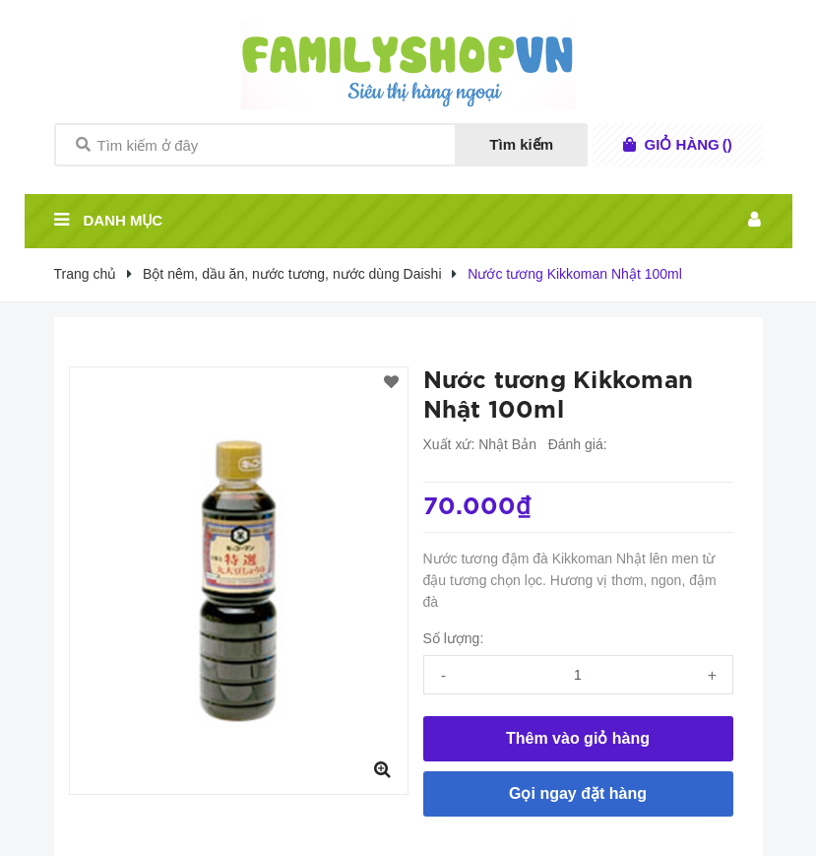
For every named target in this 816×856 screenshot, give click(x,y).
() (688, 144)
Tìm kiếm (521, 144)
